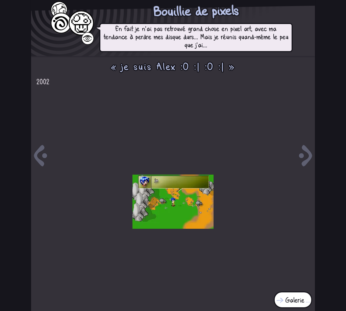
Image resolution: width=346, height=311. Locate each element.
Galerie (295, 300)
